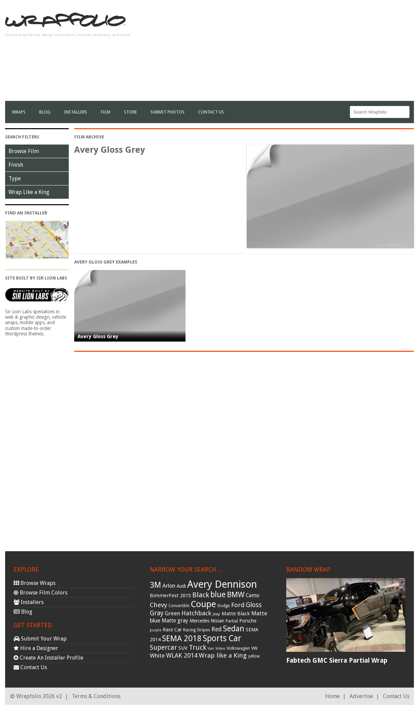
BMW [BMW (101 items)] (235, 594)
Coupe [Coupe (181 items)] (203, 604)
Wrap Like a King (29, 192)
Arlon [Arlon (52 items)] (168, 586)
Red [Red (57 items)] (216, 629)
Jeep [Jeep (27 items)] (216, 614)
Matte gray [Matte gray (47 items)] (175, 620)
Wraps (19, 112)
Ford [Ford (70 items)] (237, 605)
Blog (44, 112)
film (105, 112)
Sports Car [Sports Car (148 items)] (222, 638)
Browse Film (24, 151)
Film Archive (89, 136)
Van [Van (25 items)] (211, 648)
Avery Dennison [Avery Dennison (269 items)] (222, 584)
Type (15, 178)
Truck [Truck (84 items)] (197, 647)
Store (130, 112)
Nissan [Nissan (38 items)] (217, 620)
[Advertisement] (290, 53)
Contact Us (211, 112)
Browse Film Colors (40, 592)
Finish (16, 165)
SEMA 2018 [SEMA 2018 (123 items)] (182, 638)
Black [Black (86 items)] (200, 595)
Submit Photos (167, 112)
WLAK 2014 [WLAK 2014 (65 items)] (181, 655)
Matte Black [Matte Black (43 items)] (236, 614)
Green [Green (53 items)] (172, 613)
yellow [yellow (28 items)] (254, 656)
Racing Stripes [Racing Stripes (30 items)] (196, 630)
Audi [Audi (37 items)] (181, 586)
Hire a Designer (36, 648)
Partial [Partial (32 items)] (232, 620)
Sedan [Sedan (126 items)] (233, 628)
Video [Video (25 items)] (220, 648)
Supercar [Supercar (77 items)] (163, 647)
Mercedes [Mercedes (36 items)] (199, 620)
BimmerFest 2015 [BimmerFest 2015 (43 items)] (170, 595)
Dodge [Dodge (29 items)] (223, 605)
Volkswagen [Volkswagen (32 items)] (238, 648)
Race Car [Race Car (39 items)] (172, 629)
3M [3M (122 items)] (155, 585)
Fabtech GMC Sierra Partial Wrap (336, 660)
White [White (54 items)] (157, 655)
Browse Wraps (34, 583)
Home (332, 696)
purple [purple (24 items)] (155, 630)
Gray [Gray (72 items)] (156, 613)
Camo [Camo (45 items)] (252, 595)
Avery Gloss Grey (98, 336)
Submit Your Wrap (40, 638)
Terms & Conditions (96, 696)
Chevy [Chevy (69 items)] (158, 605)
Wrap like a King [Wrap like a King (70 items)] (223, 655)
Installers (75, 112)
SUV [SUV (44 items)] (183, 648)
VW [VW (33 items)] (254, 648)
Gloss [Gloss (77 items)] (254, 605)
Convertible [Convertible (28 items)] (178, 605)
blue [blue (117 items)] (218, 594)
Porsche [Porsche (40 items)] (247, 620)
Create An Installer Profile (48, 658)
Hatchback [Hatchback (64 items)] (196, 613)
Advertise (361, 696)
